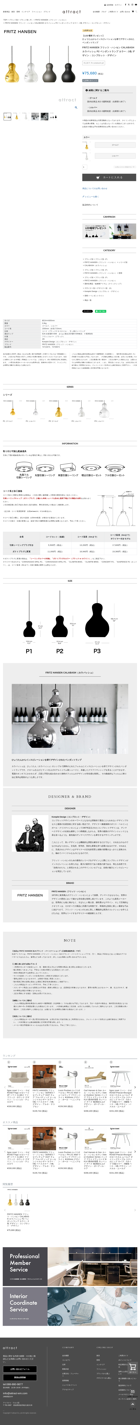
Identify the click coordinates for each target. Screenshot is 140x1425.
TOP (5, 20)
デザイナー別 (90, 288)
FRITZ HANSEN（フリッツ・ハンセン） (51, 20)
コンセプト (66, 1360)
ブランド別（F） (26, 20)
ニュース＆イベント (69, 1385)
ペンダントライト (97, 296)
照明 (120, 273)
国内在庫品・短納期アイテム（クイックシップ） (104, 284)
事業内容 (65, 1369)
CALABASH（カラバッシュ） (96, 265)
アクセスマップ (68, 1390)
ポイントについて (125, 1360)
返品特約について (90, 205)
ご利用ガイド (123, 1356)
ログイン (118, 5)
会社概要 (65, 1356)
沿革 (63, 1365)
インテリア (101, 1365)
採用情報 (65, 1381)
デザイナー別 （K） (105, 288)
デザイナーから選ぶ (104, 1378)
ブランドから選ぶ (103, 1374)
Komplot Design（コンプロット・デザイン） (102, 291)
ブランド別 (13, 20)
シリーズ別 (123, 262)
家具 (98, 1356)
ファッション (101, 1369)
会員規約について (125, 1390)
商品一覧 (88, 300)
